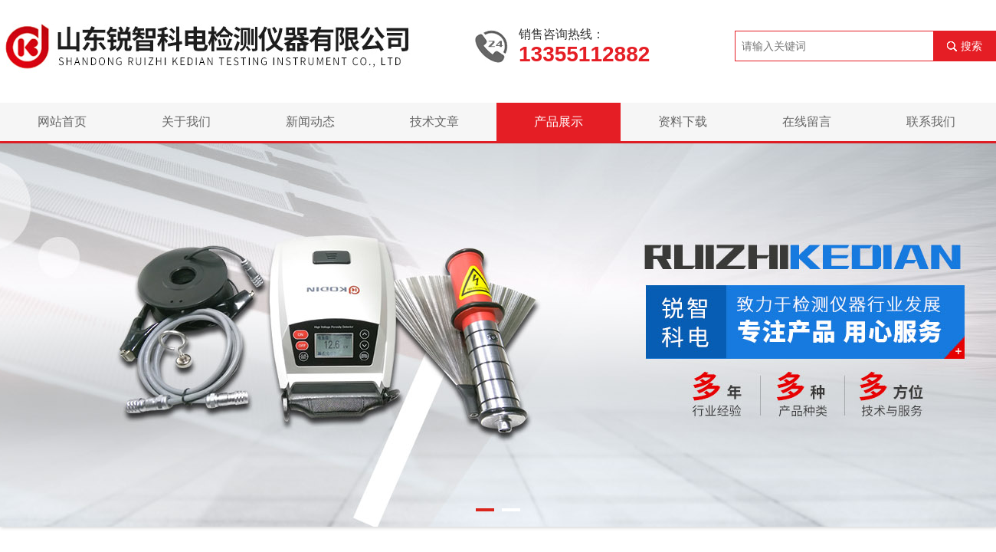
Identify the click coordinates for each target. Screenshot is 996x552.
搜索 (971, 46)
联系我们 (930, 121)
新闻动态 (310, 121)
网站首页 (62, 121)
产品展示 (558, 121)
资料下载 (682, 121)
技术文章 (434, 121)
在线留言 (806, 121)
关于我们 (186, 121)
